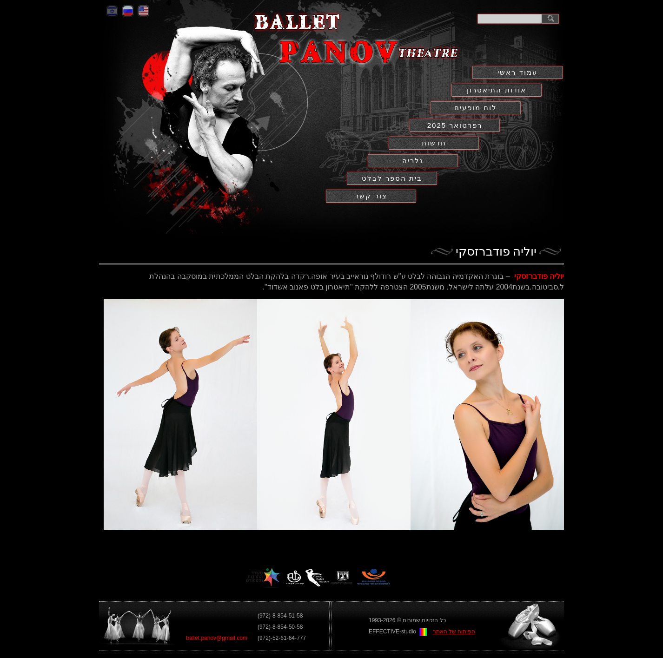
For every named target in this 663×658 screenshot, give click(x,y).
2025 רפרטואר (455, 125)
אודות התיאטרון (496, 90)
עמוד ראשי (517, 72)
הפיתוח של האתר (454, 631)
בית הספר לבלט (392, 178)
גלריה (413, 160)
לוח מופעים (475, 108)
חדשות (434, 143)
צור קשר (371, 196)
